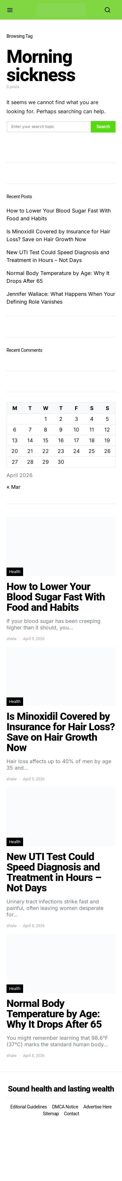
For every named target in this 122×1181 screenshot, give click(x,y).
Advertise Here (97, 1106)
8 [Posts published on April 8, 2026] (45, 429)
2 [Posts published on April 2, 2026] (60, 419)
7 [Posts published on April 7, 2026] (30, 429)
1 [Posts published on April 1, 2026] (46, 419)
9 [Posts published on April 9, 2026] (60, 429)
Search (103, 126)
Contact (71, 1113)
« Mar (13, 487)
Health (14, 572)
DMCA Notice (65, 1106)
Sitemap (51, 1113)
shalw (12, 639)
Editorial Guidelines (28, 1106)
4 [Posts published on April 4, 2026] (91, 419)
